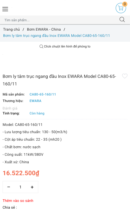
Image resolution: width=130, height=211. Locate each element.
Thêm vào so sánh (18, 201)
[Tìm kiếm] (122, 20)
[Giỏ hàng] (121, 8)
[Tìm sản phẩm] (60, 20)
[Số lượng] (20, 187)
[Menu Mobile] (5, 8)
